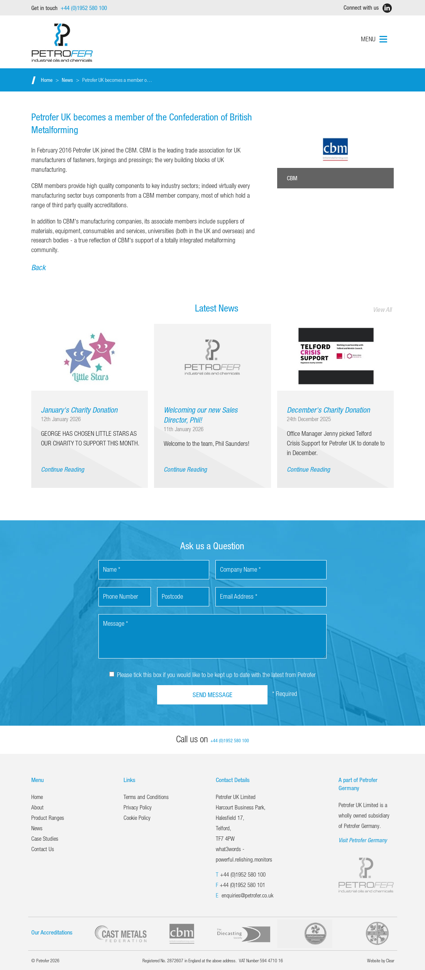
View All (382, 309)
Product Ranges (47, 817)
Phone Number (120, 596)
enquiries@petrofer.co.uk (247, 895)
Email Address (238, 596)
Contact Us (42, 848)
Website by (380, 960)
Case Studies (44, 838)
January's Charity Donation (79, 409)
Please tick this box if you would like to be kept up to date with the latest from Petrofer (212, 674)
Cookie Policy (137, 817)
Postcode (172, 596)
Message (115, 623)
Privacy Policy (138, 807)
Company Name (240, 569)
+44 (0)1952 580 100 (243, 874)
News (67, 79)
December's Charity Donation (328, 409)
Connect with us (366, 8)
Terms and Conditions (146, 796)
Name (111, 569)
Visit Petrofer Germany (363, 839)
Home (46, 79)
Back (38, 267)
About (37, 807)
